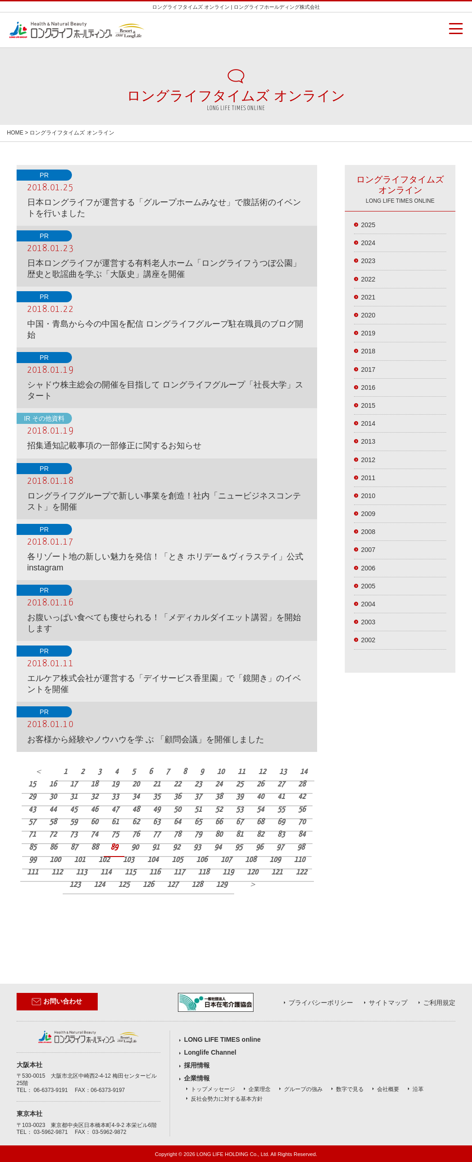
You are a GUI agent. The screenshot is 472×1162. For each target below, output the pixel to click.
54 (260, 810)
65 (198, 822)
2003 (368, 622)
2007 (368, 549)
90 (135, 847)
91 (155, 847)
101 (79, 860)
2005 (368, 586)
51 (198, 810)
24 (219, 784)
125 (124, 885)
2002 (368, 640)
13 (283, 772)
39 (239, 797)
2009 (368, 513)
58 (53, 822)
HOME (15, 132)
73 (73, 835)
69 (281, 822)
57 (32, 822)
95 (238, 847)
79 (198, 835)
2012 (368, 460)
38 (219, 797)
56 (302, 810)
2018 (368, 351)
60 (94, 822)
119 (228, 872)
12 (262, 772)
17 (73, 784)
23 (198, 784)
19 (115, 784)
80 (219, 835)
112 (57, 872)
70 (302, 822)
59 (73, 822)
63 (156, 822)
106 (201, 860)
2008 (368, 531)
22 (177, 784)
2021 (368, 297)
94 (218, 847)
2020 (368, 315)
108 (250, 860)
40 (260, 797)
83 (281, 835)
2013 (368, 441)
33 (115, 797)
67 (239, 822)
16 (53, 784)
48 (136, 810)
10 (220, 772)
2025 (368, 225)
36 (177, 797)
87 (74, 847)
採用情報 (197, 1065)
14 (303, 772)
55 (281, 810)
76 (136, 835)
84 (302, 835)
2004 (368, 604)
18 (94, 784)
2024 (368, 242)
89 (114, 847)
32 (94, 797)
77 (156, 835)
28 (302, 784)
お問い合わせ (57, 1002)
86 (53, 847)
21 (156, 784)
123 (75, 885)
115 (130, 872)
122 (301, 872)
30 (53, 797)
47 (115, 810)
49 (156, 810)
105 (177, 860)
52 (219, 810)
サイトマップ (388, 1002)
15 (32, 784)
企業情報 (197, 1078)
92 (176, 847)
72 (53, 835)
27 (281, 784)
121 (277, 872)
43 (32, 810)
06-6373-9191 (51, 1090)
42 (302, 797)
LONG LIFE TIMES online (222, 1039)
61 (115, 822)
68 (260, 822)
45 (73, 810)
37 (198, 797)
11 (241, 772)
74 (94, 835)
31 (73, 797)
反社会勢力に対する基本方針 (227, 1099)
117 (179, 872)
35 (156, 797)
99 (32, 860)
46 (94, 810)
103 (128, 860)
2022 (368, 279)
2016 (368, 387)
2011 (368, 477)
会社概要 (388, 1089)
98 (301, 847)
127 (172, 885)
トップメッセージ (213, 1089)
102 (104, 860)
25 (239, 784)
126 (148, 885)
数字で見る (350, 1089)
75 (115, 835)
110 (299, 860)
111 (32, 872)
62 (136, 822)
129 (221, 885)
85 (32, 847)
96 (259, 847)
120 (252, 872)
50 (177, 810)
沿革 (418, 1089)
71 (32, 835)
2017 (368, 369)
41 (281, 797)
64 (177, 822)
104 (153, 860)
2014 (368, 423)
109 (275, 860)
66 (219, 822)
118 (203, 872)
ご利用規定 (439, 1002)
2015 (368, 405)
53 (239, 810)
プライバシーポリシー (321, 1002)
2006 (368, 568)
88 (95, 847)
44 (53, 810)
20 (136, 784)
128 (197, 885)
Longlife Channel (210, 1052)
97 (280, 847)
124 (99, 885)
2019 (368, 333)
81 (239, 835)
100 (55, 860)
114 (106, 872)
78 (177, 835)
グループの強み (303, 1089)
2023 (368, 260)
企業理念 (259, 1089)
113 (81, 872)
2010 (368, 495)
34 (136, 797)
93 (197, 847)
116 (154, 872)
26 (260, 784)
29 (32, 797)
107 (226, 860)
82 (260, 835)
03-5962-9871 (51, 1132)
